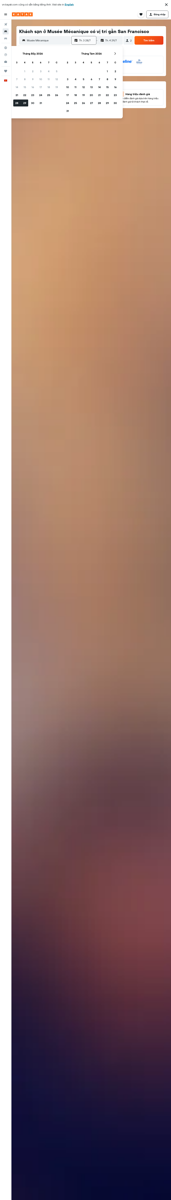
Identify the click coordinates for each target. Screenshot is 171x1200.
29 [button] (24, 103)
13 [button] (91, 87)
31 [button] (40, 103)
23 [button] (32, 95)
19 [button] (56, 87)
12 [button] (56, 79)
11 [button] (49, 79)
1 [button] (24, 71)
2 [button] (33, 71)
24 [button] (40, 95)
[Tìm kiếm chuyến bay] (5, 24)
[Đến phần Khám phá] (5, 47)
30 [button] (32, 103)
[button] (166, 4)
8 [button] (25, 79)
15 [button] (25, 87)
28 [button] (16, 103)
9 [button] (33, 79)
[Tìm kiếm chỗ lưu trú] (5, 31)
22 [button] (24, 95)
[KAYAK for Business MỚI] (5, 61)
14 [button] (17, 87)
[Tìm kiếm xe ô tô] (5, 38)
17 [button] (40, 87)
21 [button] (17, 95)
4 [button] (48, 71)
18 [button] (48, 87)
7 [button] (16, 79)
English (69, 4)
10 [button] (40, 79)
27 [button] (91, 103)
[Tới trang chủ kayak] (22, 14)
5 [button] (56, 71)
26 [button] (56, 95)
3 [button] (40, 71)
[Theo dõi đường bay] (5, 54)
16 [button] (33, 87)
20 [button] (91, 95)
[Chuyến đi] (5, 71)
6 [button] (91, 79)
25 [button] (48, 95)
